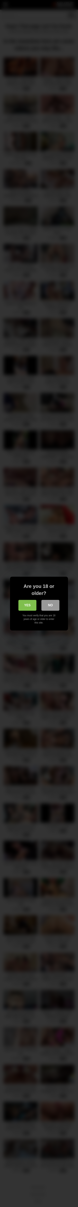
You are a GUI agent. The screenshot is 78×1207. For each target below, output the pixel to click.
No (50, 605)
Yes (27, 605)
